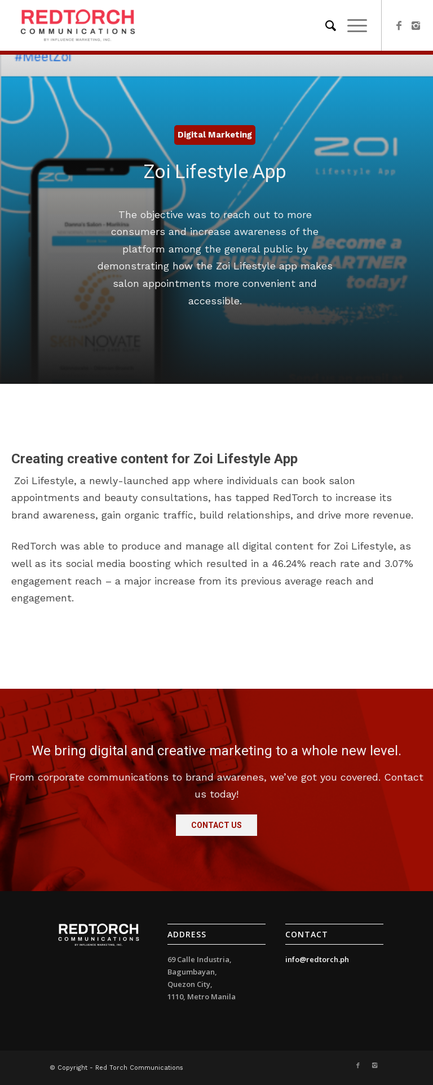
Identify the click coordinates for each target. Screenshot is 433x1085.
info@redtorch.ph (317, 959)
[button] (216, 825)
